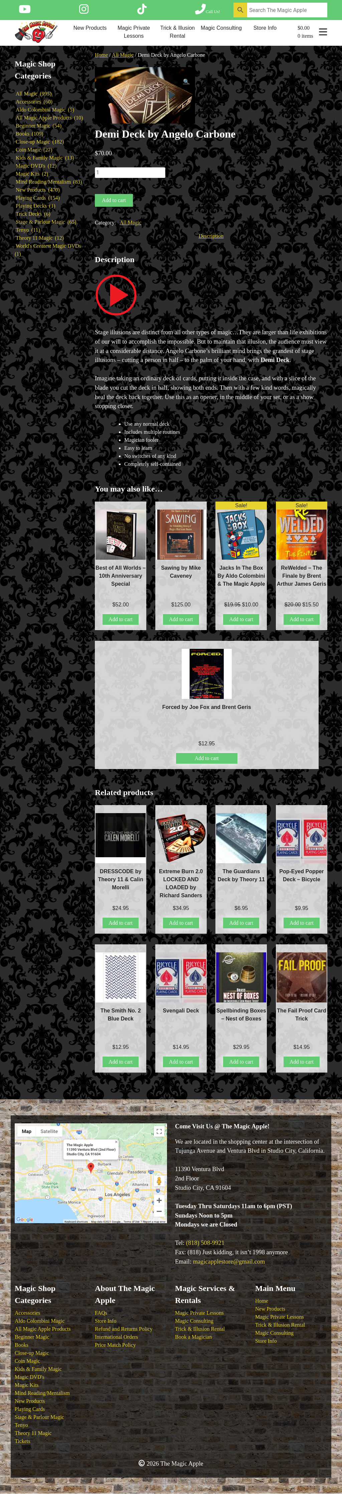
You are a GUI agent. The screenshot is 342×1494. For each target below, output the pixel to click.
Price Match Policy (115, 1345)
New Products (90, 28)
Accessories (27, 1313)
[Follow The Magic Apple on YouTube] (25, 11)
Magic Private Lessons (134, 32)
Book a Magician (193, 1337)
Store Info (265, 28)
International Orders (116, 1337)
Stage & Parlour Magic (39, 1417)
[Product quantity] (130, 172)
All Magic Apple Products (43, 1329)
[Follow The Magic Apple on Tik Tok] (142, 11)
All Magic (123, 55)
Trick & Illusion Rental (177, 32)
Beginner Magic (32, 1337)
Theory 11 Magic (33, 1433)
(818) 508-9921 (205, 1243)
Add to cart (114, 200)
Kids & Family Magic (38, 1369)
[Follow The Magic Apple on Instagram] (84, 11)
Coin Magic (27, 1361)
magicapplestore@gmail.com (229, 1261)
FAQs (101, 1313)
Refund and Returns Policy (124, 1329)
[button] (186, 82)
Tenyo (21, 1425)
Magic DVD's (29, 1377)
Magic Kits (27, 1385)
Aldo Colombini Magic (39, 1321)
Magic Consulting (221, 28)
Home (101, 55)
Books (21, 1345)
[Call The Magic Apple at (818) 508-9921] (207, 11)
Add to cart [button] (121, 619)
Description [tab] (211, 236)
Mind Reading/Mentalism (42, 1393)
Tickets (22, 1441)
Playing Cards (30, 1409)
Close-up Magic (32, 1353)
